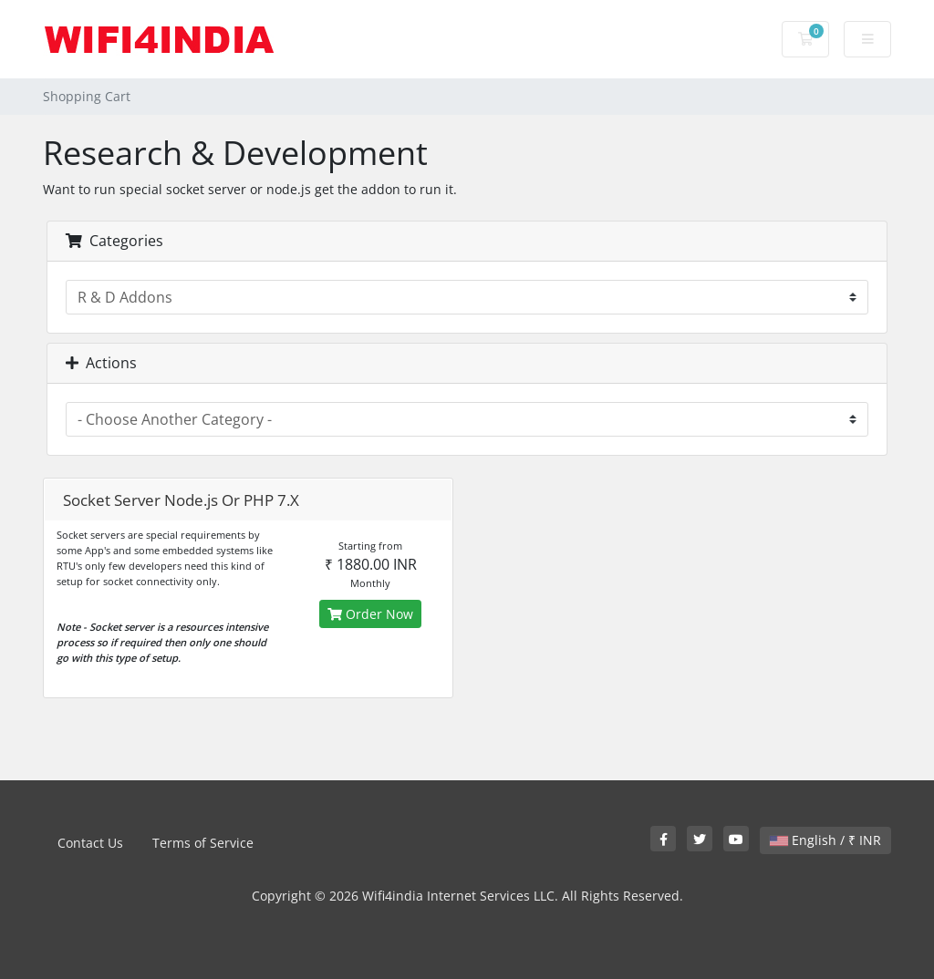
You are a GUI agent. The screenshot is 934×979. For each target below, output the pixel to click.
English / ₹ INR (825, 840)
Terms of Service (203, 842)
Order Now (370, 614)
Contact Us (90, 842)
